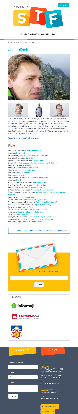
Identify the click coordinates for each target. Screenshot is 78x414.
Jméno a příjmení (16, 363)
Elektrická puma (40, 160)
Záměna (24, 214)
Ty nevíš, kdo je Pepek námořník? (35, 209)
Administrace (48, 411)
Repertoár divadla (50, 407)
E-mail (12, 373)
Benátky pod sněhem (33, 151)
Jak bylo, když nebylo (30, 168)
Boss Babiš (20, 153)
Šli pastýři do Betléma (42, 205)
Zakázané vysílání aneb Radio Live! (29, 212)
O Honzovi (26, 173)
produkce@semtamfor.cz (50, 384)
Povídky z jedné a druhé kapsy (42, 190)
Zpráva (12, 383)
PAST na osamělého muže (37, 178)
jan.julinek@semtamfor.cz (50, 398)
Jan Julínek (28, 42)
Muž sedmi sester (28, 170)
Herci (18, 42)
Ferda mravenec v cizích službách (44, 163)
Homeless (28, 165)
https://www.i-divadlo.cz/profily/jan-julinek (23, 138)
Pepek (18, 180)
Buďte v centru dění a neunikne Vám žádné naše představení (42, 231)
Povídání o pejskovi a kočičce (33, 187)
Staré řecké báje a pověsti (37, 200)
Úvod (10, 42)
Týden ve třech (27, 207)
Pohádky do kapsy (40, 182)
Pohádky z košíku (39, 185)
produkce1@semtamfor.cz (50, 377)
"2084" (39, 222)
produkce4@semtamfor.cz (50, 371)
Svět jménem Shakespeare (46, 202)
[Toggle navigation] (63, 5)
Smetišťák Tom (28, 197)
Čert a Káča (30, 158)
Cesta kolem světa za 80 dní (37, 155)
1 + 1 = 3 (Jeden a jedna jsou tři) (40, 217)
